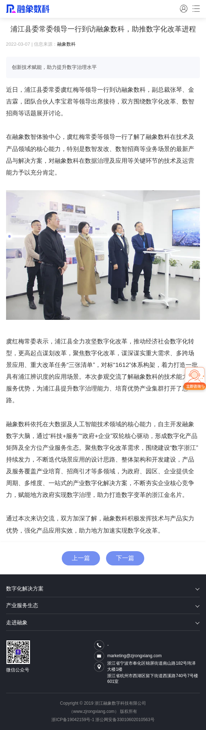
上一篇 (81, 558)
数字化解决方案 (103, 588)
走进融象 (103, 622)
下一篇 (125, 558)
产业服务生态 (103, 605)
